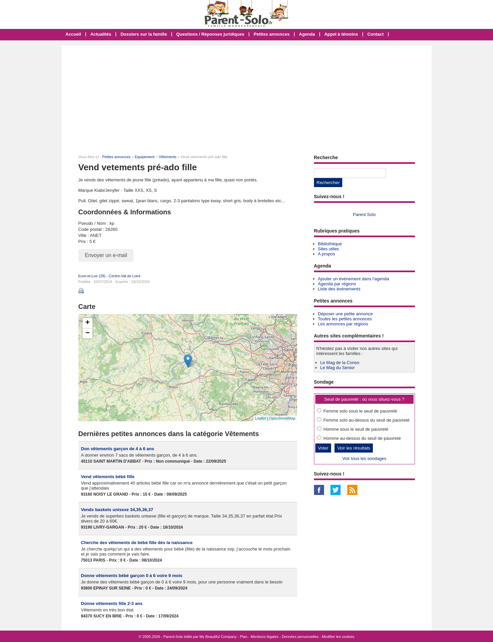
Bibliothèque (330, 243)
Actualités (100, 34)
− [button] (87, 333)
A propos (326, 253)
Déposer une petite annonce (345, 313)
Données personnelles (300, 637)
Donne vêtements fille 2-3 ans (112, 603)
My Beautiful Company (218, 637)
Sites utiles (328, 248)
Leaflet (260, 418)
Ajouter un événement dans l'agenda (353, 278)
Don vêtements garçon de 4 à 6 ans (117, 448)
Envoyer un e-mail (106, 255)
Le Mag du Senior (337, 367)
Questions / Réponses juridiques (210, 34)
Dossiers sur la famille (143, 34)
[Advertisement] (247, 96)
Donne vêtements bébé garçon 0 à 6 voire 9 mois (131, 575)
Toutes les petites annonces (345, 318)
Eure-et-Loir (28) (92, 276)
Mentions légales (265, 637)
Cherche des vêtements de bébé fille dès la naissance (137, 542)
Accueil (73, 34)
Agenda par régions (337, 283)
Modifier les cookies (338, 637)
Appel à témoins (341, 34)
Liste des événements (339, 288)
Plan (243, 637)
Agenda (307, 34)
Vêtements (168, 157)
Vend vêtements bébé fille (108, 476)
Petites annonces (272, 34)
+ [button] (87, 323)
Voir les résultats (353, 448)
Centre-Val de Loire (125, 276)
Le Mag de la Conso (339, 362)
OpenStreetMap (282, 418)
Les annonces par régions (343, 323)
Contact (375, 34)
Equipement (144, 157)
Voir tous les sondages (364, 458)
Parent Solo (364, 214)
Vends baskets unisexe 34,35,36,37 (117, 509)
